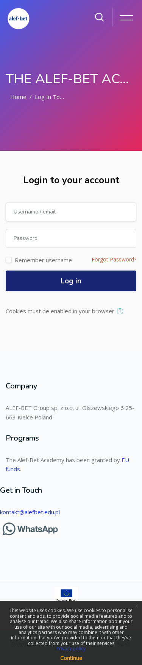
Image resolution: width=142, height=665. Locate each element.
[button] (122, 312)
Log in (71, 281)
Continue (71, 658)
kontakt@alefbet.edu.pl (30, 512)
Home (18, 97)
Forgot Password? (114, 259)
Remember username (43, 260)
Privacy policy (71, 648)
